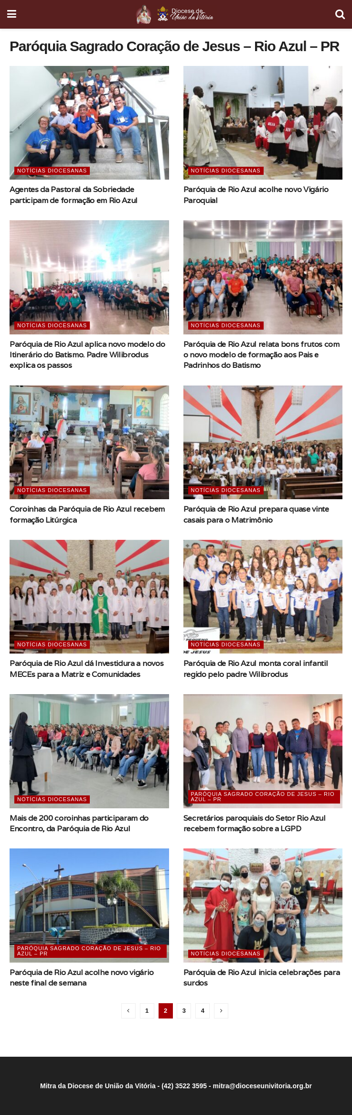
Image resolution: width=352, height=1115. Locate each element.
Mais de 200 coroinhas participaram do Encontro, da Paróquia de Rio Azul (79, 823)
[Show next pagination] (221, 1011)
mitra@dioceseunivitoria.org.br (262, 1086)
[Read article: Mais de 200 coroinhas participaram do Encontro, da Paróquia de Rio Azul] (89, 751)
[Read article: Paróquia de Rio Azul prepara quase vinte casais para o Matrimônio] (263, 442)
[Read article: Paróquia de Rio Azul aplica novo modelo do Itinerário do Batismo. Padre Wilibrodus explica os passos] (89, 277)
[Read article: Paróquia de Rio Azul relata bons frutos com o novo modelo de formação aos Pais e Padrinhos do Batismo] (263, 277)
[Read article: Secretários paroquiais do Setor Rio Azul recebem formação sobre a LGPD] (263, 751)
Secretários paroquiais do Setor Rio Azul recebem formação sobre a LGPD (254, 823)
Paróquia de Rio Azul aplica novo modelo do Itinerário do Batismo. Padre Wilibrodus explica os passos (87, 355)
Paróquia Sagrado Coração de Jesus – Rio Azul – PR (263, 796)
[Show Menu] (11, 14)
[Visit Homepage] (175, 14)
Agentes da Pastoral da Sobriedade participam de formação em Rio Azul (74, 194)
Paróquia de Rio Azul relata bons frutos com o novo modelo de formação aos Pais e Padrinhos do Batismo (261, 355)
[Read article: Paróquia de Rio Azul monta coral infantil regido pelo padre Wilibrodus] (263, 597)
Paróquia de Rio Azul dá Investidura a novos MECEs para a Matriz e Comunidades (86, 668)
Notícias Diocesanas (52, 170)
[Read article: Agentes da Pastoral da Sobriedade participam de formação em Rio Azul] (89, 123)
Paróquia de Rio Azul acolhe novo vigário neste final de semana (81, 977)
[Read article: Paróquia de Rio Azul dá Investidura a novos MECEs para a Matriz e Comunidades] (89, 597)
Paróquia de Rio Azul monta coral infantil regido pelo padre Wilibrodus (255, 668)
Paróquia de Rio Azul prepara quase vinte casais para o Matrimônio (256, 514)
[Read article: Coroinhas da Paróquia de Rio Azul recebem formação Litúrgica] (89, 442)
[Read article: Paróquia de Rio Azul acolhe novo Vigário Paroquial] (263, 123)
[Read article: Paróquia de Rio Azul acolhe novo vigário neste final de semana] (89, 905)
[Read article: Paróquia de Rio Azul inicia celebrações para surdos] (263, 905)
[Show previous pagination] (128, 1011)
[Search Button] (340, 14)
